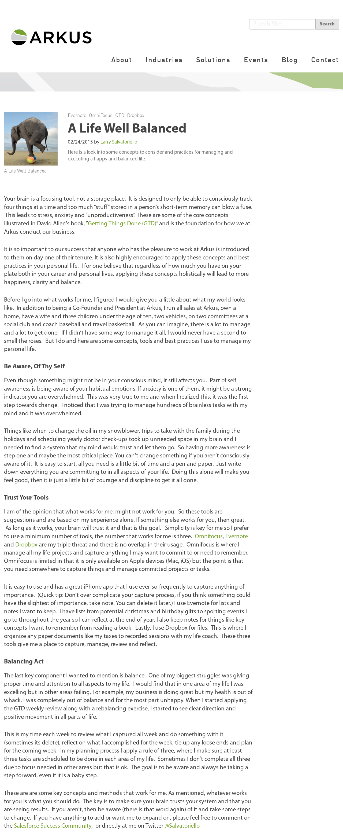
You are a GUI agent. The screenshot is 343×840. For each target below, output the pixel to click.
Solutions (213, 60)
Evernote (77, 115)
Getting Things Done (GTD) (122, 224)
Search (327, 24)
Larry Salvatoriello (118, 142)
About (121, 60)
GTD (119, 115)
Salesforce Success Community (52, 826)
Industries (164, 60)
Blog (290, 60)
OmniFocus (101, 115)
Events (256, 60)
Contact (325, 60)
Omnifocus (209, 537)
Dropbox (135, 115)
